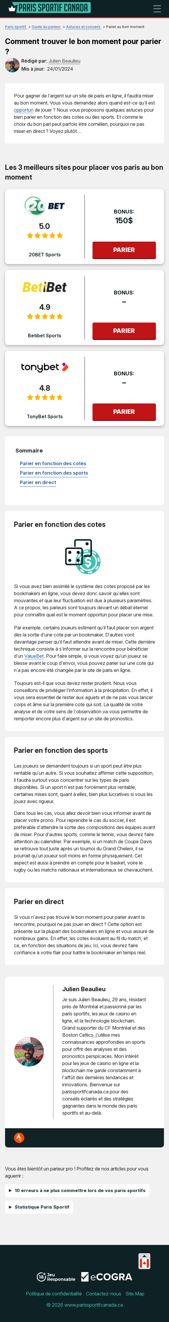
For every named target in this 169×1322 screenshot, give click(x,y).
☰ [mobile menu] (157, 8)
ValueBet (34, 656)
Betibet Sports (45, 335)
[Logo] (50, 8)
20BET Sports (45, 255)
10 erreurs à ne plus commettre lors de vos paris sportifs (80, 1190)
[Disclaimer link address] (106, 1280)
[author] (12, 65)
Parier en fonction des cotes (53, 463)
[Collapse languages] (144, 1256)
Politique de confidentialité (54, 1294)
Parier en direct (38, 482)
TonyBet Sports (45, 416)
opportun (24, 110)
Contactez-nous (103, 1294)
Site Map (134, 1294)
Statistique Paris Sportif (42, 1207)
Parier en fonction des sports (54, 473)
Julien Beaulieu (84, 989)
